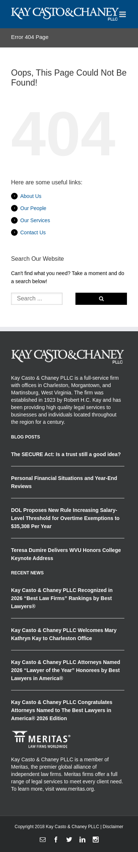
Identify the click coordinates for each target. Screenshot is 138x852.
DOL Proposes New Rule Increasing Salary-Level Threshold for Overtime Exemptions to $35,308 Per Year (65, 518)
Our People (33, 208)
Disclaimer (113, 826)
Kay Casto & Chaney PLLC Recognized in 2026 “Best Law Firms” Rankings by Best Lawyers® (62, 598)
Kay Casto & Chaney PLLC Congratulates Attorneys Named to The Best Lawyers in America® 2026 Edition (61, 710)
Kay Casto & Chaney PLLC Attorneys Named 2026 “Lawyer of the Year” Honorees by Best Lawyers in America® (65, 670)
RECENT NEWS (27, 572)
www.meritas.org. (75, 789)
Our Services (35, 220)
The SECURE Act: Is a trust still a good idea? (66, 454)
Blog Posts (25, 437)
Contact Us (33, 232)
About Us (31, 196)
